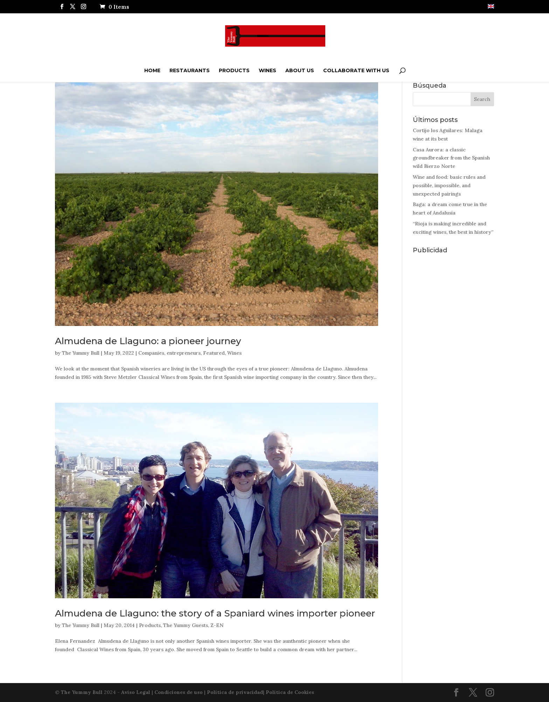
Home (152, 70)
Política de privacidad (235, 692)
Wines (267, 70)
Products (234, 70)
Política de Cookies (290, 692)
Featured (214, 353)
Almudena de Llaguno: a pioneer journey (148, 341)
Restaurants (189, 70)
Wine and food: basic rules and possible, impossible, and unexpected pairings (449, 185)
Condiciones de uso (178, 692)
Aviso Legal (135, 692)
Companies (151, 353)
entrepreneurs (184, 353)
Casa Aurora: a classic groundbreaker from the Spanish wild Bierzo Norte (451, 158)
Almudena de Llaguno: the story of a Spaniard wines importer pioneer (215, 613)
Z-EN (216, 625)
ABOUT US (299, 70)
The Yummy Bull (80, 353)
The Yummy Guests (185, 625)
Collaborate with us (356, 70)
